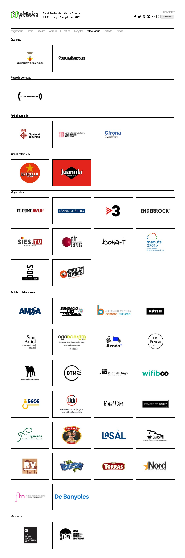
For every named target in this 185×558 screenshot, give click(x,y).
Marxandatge (167, 16)
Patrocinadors (93, 31)
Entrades (40, 31)
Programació (17, 31)
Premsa (119, 31)
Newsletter (168, 12)
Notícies (52, 31)
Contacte (107, 31)
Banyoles (78, 31)
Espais (29, 31)
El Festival (65, 31)
